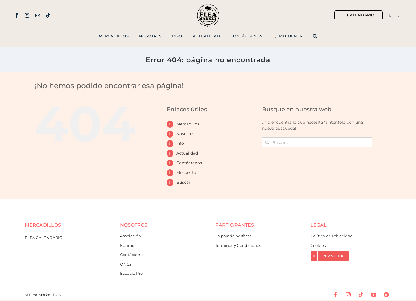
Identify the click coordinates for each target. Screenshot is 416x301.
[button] (315, 36)
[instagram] (27, 15)
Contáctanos (189, 162)
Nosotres (185, 133)
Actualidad (187, 153)
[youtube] (373, 295)
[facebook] (16, 15)
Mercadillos (187, 124)
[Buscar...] (317, 142)
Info (180, 143)
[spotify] (386, 295)
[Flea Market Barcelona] (208, 5)
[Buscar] (267, 142)
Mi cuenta (186, 172)
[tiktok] (48, 15)
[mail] (37, 15)
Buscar (183, 182)
